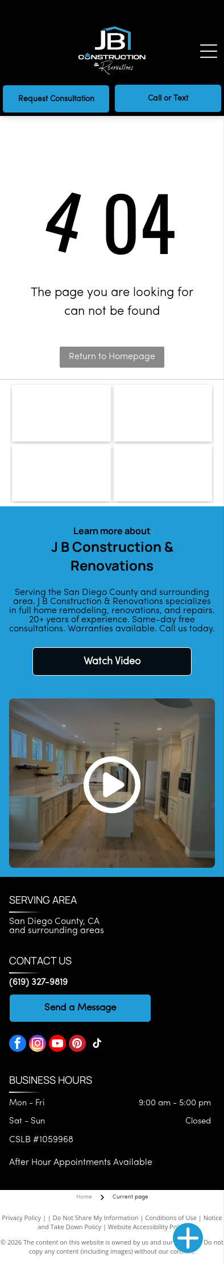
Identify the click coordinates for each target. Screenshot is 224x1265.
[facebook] (17, 1045)
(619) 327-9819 (38, 982)
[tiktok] (97, 1045)
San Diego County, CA (54, 921)
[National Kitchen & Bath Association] (163, 472)
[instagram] (37, 1045)
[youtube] (57, 1045)
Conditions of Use (171, 1217)
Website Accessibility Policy (147, 1226)
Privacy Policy (21, 1217)
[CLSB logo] (163, 413)
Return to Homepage (112, 356)
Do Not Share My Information (96, 1217)
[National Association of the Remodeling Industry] (61, 472)
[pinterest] (77, 1045)
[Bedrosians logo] (61, 413)
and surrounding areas (56, 930)
